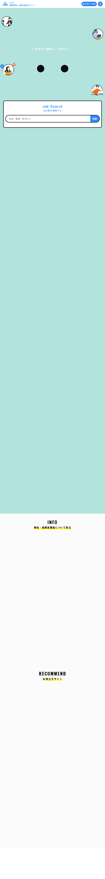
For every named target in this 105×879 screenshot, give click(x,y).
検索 (95, 118)
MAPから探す (90, 4)
